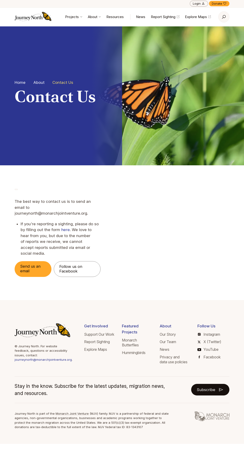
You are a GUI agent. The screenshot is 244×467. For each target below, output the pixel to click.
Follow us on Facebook (71, 269)
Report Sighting (165, 17)
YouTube (208, 349)
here (65, 229)
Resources (115, 17)
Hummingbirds (134, 352)
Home (20, 82)
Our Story (168, 334)
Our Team (168, 342)
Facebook (210, 357)
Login (199, 3)
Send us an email (30, 268)
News (140, 17)
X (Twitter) (209, 342)
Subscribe (210, 389)
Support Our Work (99, 334)
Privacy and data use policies (173, 359)
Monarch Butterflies (130, 343)
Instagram (209, 334)
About (94, 17)
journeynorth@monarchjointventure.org (43, 360)
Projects (73, 17)
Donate (219, 3)
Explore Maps (198, 17)
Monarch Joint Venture (72, 413)
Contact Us (62, 82)
